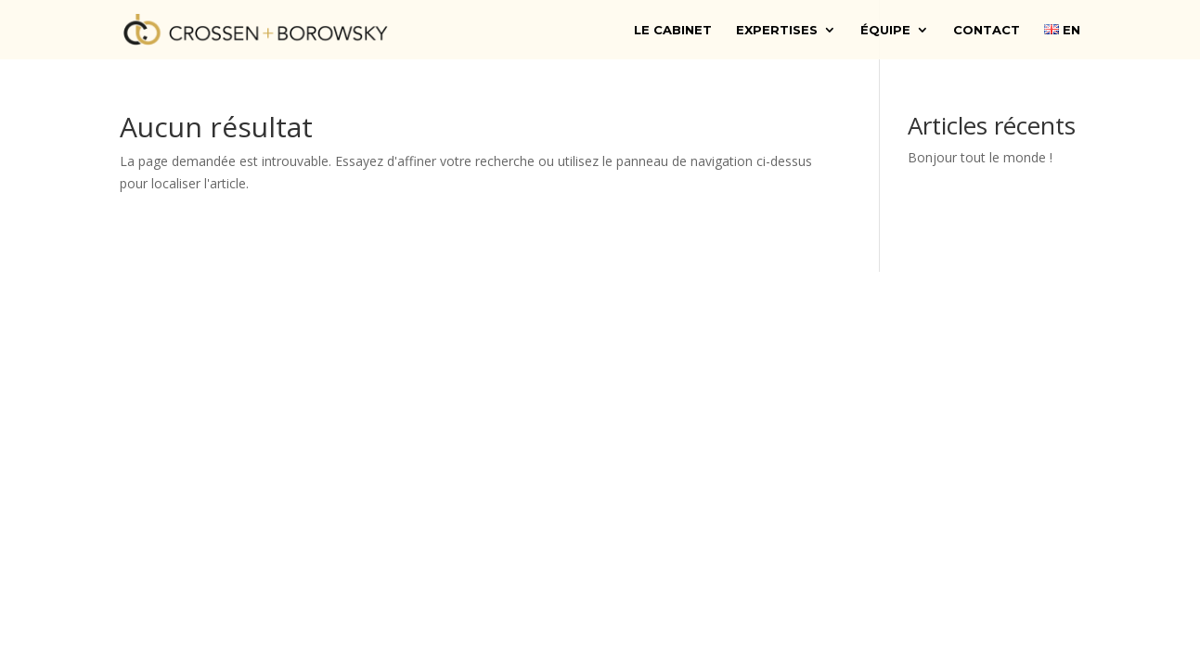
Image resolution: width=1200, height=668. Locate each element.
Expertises (777, 30)
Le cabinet (673, 30)
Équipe (885, 30)
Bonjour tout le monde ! (980, 157)
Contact (986, 30)
